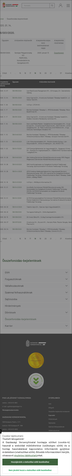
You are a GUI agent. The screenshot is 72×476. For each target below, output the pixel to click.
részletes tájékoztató (25, 455)
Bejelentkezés (60, 5)
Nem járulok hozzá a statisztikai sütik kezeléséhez (30, 470)
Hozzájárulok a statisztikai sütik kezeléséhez (30, 462)
